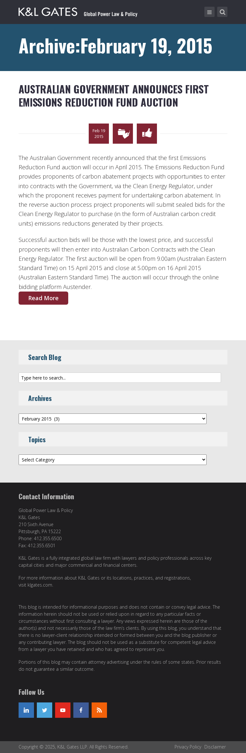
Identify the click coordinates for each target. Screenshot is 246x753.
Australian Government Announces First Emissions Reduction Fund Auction (114, 95)
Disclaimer (215, 747)
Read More (43, 298)
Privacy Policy (188, 747)
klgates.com (40, 585)
